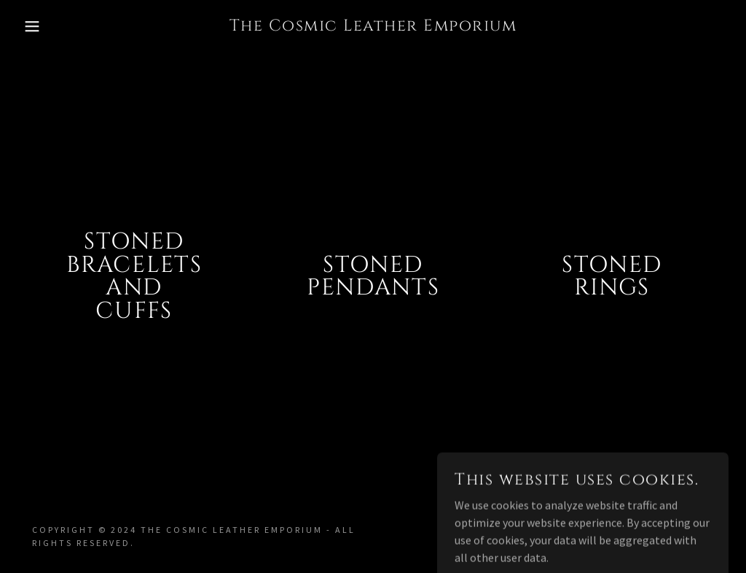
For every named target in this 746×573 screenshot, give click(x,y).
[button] (37, 26)
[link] (373, 26)
